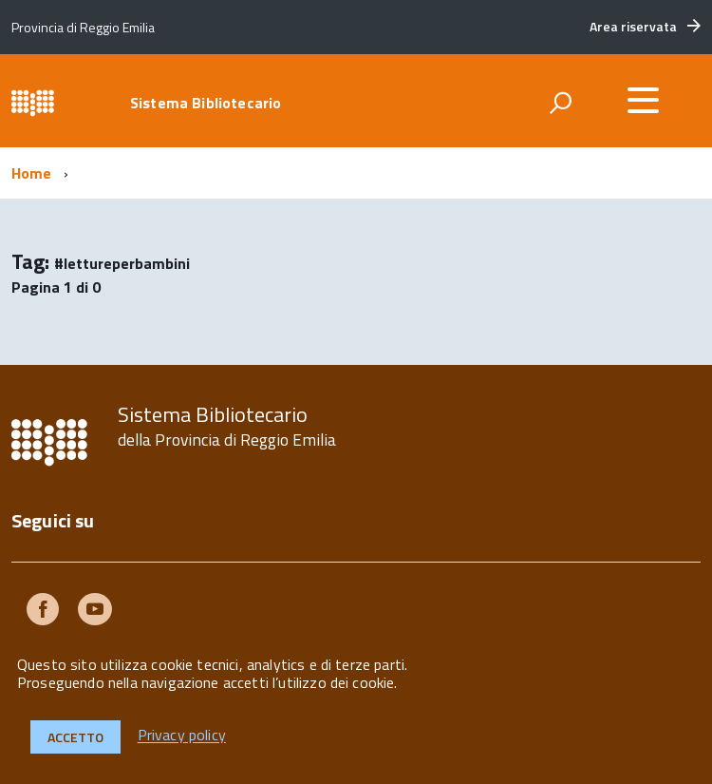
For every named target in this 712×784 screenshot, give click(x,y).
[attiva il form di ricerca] (560, 102)
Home (31, 173)
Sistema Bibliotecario (205, 102)
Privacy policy (182, 735)
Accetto (75, 737)
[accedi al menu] (643, 100)
